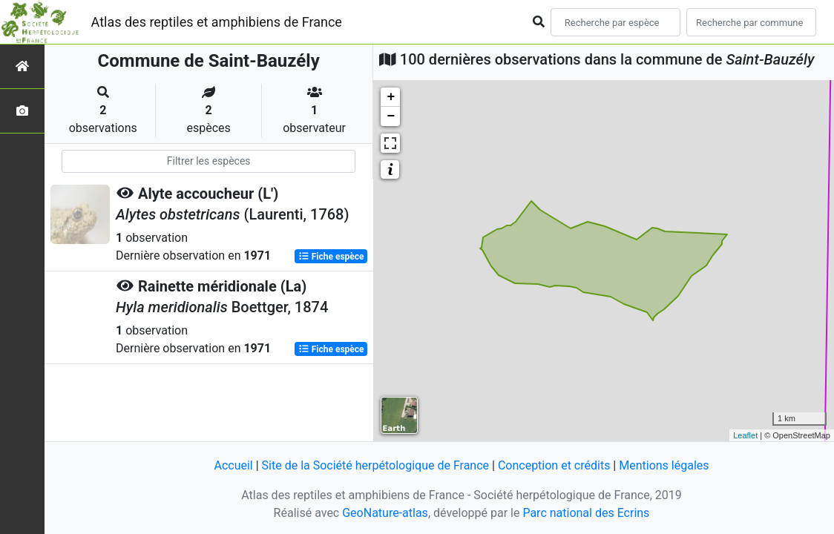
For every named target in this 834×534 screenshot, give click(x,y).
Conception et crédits (554, 465)
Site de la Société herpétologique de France (375, 465)
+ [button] (391, 97)
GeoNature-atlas (385, 513)
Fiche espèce (331, 256)
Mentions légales (664, 465)
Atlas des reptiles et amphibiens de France (216, 22)
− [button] (391, 116)
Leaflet (745, 435)
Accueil (233, 465)
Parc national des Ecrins (585, 513)
